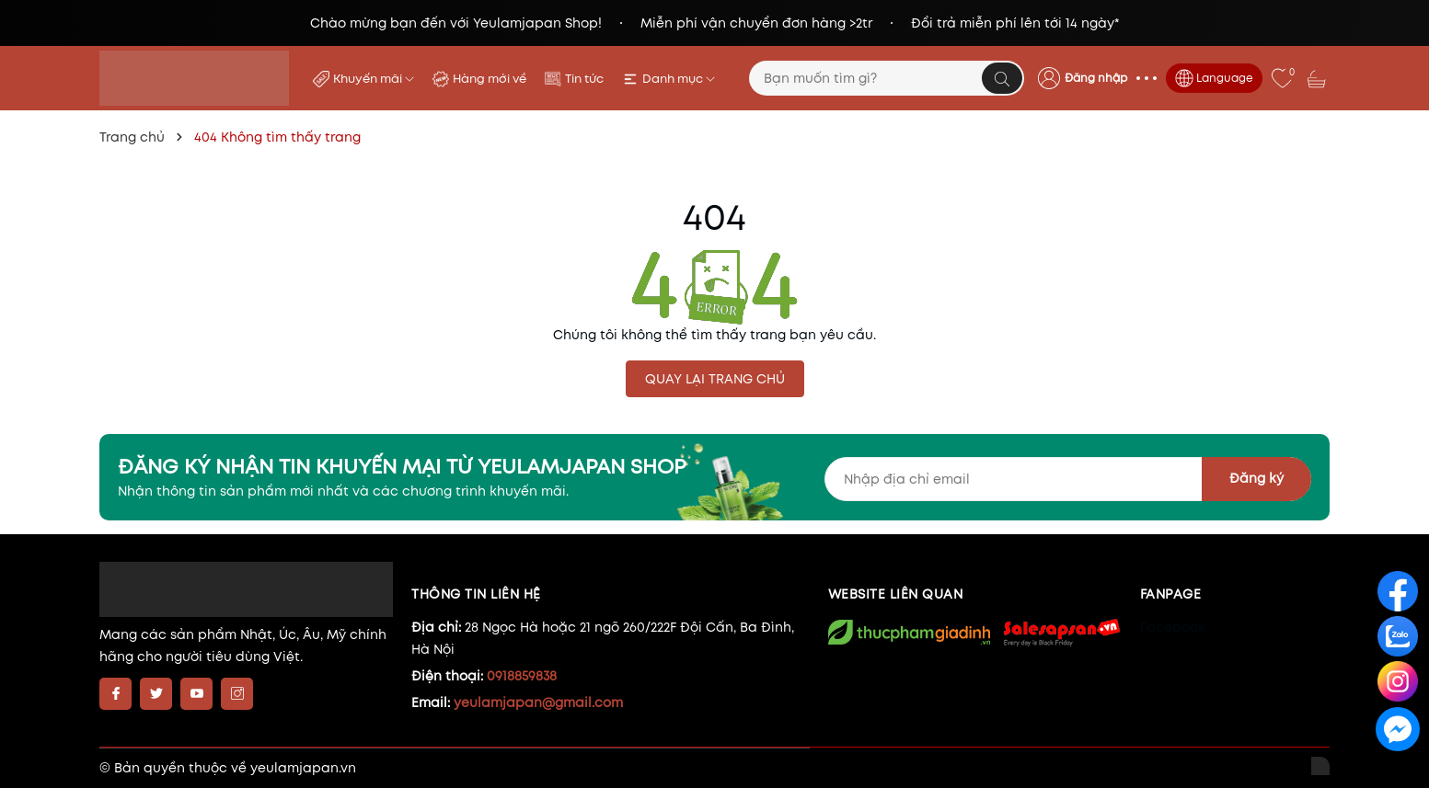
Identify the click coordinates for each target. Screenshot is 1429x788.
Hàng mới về (489, 78)
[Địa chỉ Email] (1067, 479)
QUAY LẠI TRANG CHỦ (715, 379)
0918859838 (522, 676)
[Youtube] (196, 694)
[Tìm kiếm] (1002, 78)
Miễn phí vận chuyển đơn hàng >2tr (756, 23)
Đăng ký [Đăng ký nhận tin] (1256, 478)
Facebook (1172, 627)
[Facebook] (115, 694)
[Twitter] (156, 694)
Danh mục (678, 78)
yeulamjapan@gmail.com (538, 702)
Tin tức (584, 78)
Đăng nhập (1096, 78)
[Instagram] (237, 694)
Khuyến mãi (373, 78)
